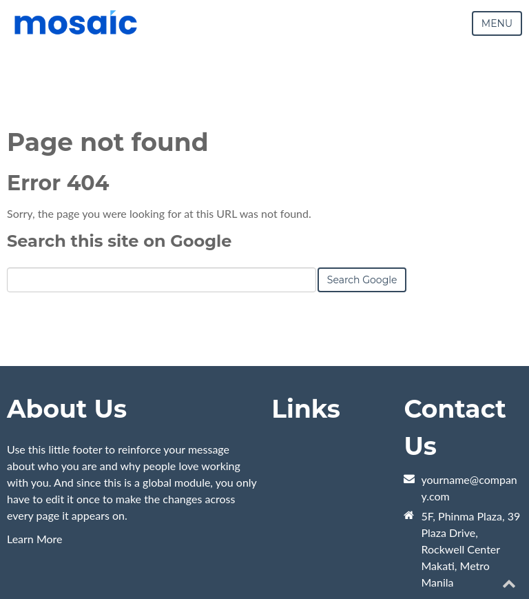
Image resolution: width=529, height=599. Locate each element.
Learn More (35, 538)
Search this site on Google (119, 241)
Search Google (362, 280)
